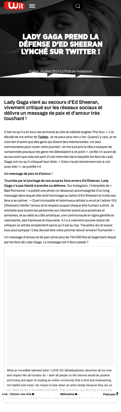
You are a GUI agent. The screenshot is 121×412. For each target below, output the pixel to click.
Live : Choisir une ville (16, 394)
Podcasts (111, 394)
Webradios (67, 394)
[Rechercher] (78, 6)
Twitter (43, 137)
